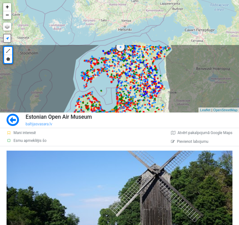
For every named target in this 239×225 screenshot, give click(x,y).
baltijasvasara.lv (39, 124)
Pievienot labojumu (189, 141)
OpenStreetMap (225, 110)
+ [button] (7, 7)
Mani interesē (21, 133)
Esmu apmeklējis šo (26, 140)
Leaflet (205, 110)
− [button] (7, 15)
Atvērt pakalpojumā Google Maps (201, 133)
